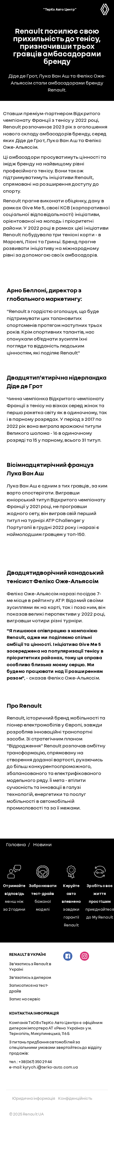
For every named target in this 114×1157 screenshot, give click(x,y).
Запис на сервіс (24, 998)
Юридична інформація (33, 1098)
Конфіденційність (75, 1098)
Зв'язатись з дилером (30, 977)
